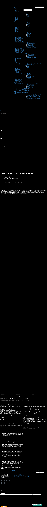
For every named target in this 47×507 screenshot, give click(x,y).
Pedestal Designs (17, 69)
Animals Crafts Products (18, 40)
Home (4, 175)
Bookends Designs (18, 80)
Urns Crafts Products (18, 56)
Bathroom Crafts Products (19, 37)
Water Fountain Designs (18, 73)
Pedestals (16, 19)
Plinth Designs (17, 68)
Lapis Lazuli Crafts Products (19, 83)
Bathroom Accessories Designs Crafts (20, 77)
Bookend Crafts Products (19, 38)
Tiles (16, 9)
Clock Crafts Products (18, 39)
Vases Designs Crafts (18, 81)
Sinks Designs (17, 71)
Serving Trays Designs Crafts (19, 78)
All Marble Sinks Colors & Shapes (8, 176)
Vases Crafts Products (18, 46)
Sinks (16, 26)
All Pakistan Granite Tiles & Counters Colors (21, 92)
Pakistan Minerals (18, 94)
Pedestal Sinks (17, 27)
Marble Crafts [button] (15, 47)
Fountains (16, 18)
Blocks (16, 10)
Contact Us (1, 107)
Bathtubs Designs (17, 63)
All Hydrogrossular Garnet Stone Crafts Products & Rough (23, 87)
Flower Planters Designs (18, 67)
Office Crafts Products (18, 36)
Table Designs (17, 72)
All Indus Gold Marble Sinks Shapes (9, 177)
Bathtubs (16, 15)
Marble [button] (15, 21)
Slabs (16, 8)
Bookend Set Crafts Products (19, 50)
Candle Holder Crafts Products (19, 41)
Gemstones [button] (15, 82)
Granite (26, 97)
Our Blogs (1, 110)
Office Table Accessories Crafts (19, 49)
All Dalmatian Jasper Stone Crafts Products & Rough (22, 88)
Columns (16, 16)
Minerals (26, 99)
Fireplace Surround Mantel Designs (20, 74)
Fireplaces (16, 17)
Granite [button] (15, 91)
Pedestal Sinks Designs (18, 70)
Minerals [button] (15, 93)
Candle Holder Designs (18, 79)
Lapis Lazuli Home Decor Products (20, 84)
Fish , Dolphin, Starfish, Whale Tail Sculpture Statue (22, 57)
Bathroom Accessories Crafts (19, 53)
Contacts (13, 470)
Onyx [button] (14, 7)
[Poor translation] (3, 493)
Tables (16, 12)
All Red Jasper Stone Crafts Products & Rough (22, 90)
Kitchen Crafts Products (18, 48)
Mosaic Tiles (17, 11)
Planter (16, 20)
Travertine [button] (15, 59)
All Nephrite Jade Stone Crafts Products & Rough (22, 89)
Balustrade (16, 29)
